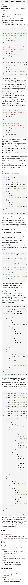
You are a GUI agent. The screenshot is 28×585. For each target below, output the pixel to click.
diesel (2, 4)
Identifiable (4, 560)
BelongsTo (4, 546)
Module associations (12, 2)
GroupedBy (4, 549)
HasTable (3, 555)
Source (3, 10)
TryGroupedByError (6, 534)
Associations (4, 572)
